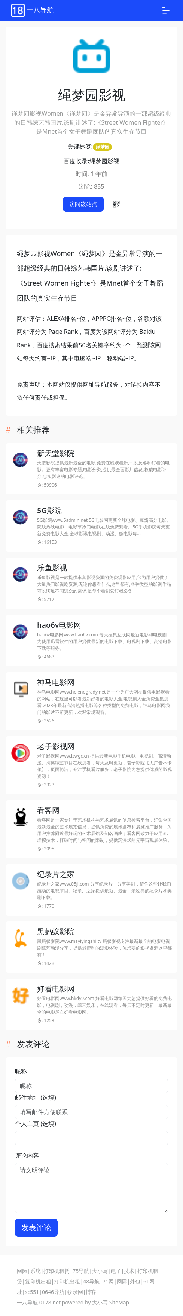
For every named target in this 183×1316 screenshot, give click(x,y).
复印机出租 (38, 1281)
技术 (129, 1270)
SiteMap (119, 1302)
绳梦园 (102, 147)
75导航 (81, 1270)
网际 (22, 1270)
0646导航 (53, 1291)
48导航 (91, 1281)
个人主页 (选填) (35, 1123)
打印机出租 (67, 1281)
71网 (108, 1281)
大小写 (100, 1270)
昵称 (21, 1071)
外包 (135, 1281)
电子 (116, 1270)
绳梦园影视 (104, 161)
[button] (116, 204)
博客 (91, 1291)
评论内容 (27, 1155)
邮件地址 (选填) (35, 1097)
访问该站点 (83, 204)
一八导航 (27, 1302)
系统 (35, 1270)
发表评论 (36, 1227)
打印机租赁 (56, 1270)
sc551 (32, 1291)
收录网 (75, 1291)
